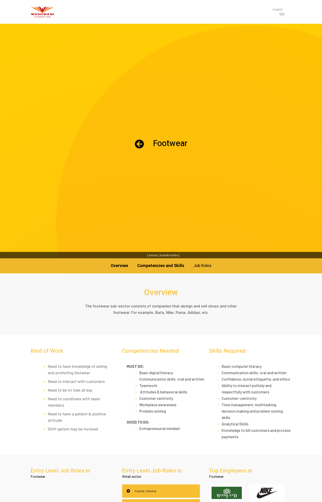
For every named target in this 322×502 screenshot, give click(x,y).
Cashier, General (145, 491)
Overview (119, 266)
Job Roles (202, 266)
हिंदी (281, 14)
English (278, 9)
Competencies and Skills (160, 266)
